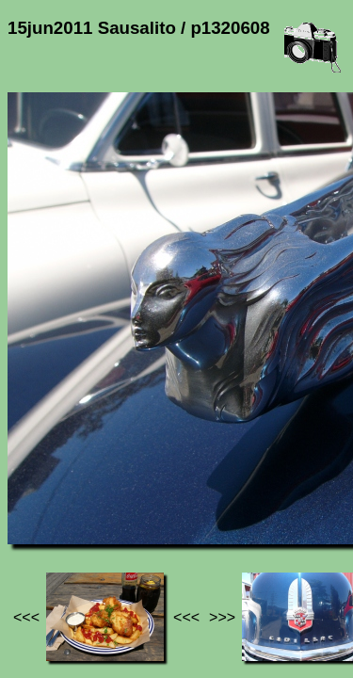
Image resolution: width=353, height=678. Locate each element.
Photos (112, 490)
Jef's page (41, 490)
